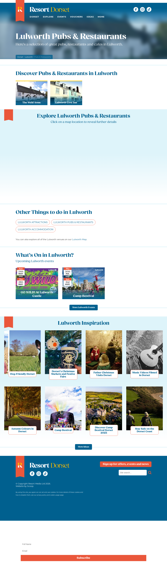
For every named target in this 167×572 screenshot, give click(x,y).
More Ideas (83, 447)
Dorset (34, 17)
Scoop (30, 486)
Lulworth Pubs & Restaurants (73, 222)
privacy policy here (93, 567)
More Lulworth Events (83, 307)
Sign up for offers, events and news (126, 464)
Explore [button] (48, 17)
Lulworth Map (79, 239)
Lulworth (29, 57)
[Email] (83, 551)
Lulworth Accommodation (35, 229)
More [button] (101, 17)
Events (61, 17)
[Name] (83, 544)
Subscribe (83, 558)
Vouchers (76, 17)
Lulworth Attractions (33, 222)
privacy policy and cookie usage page (50, 495)
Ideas (90, 17)
